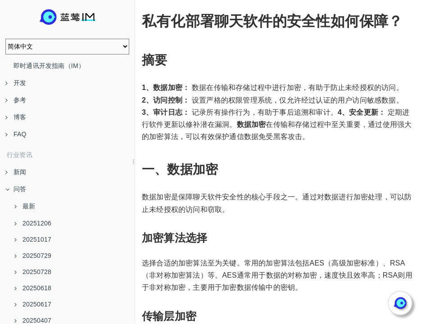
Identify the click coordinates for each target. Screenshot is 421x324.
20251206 (32, 223)
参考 (15, 100)
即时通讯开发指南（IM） (49, 65)
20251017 (32, 239)
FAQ (16, 134)
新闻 (15, 172)
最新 (24, 206)
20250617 (32, 304)
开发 (15, 82)
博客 (15, 117)
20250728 (32, 271)
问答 (15, 189)
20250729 (32, 255)
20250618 (32, 288)
